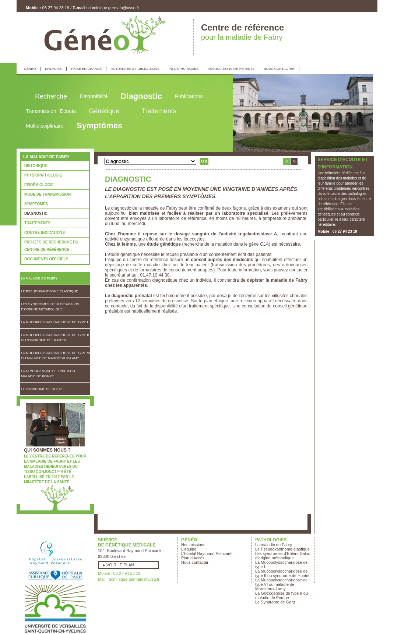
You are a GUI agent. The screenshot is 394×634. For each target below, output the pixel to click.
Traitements (37, 223)
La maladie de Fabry (39, 278)
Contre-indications (44, 233)
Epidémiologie (39, 185)
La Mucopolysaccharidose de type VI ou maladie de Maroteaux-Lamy (55, 355)
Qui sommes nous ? (47, 450)
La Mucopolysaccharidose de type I (54, 322)
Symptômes (36, 204)
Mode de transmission (47, 194)
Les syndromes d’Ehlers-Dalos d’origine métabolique (50, 306)
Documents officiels (46, 259)
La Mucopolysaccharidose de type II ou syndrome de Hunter (55, 337)
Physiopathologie (43, 175)
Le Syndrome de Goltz (41, 389)
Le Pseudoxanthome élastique (49, 291)
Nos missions (193, 544)
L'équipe (188, 549)
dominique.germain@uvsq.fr (113, 8)
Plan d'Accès (192, 558)
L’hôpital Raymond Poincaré (206, 553)
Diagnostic (36, 213)
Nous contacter (194, 562)
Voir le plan (120, 565)
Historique (35, 166)
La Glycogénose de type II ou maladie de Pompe (48, 373)
